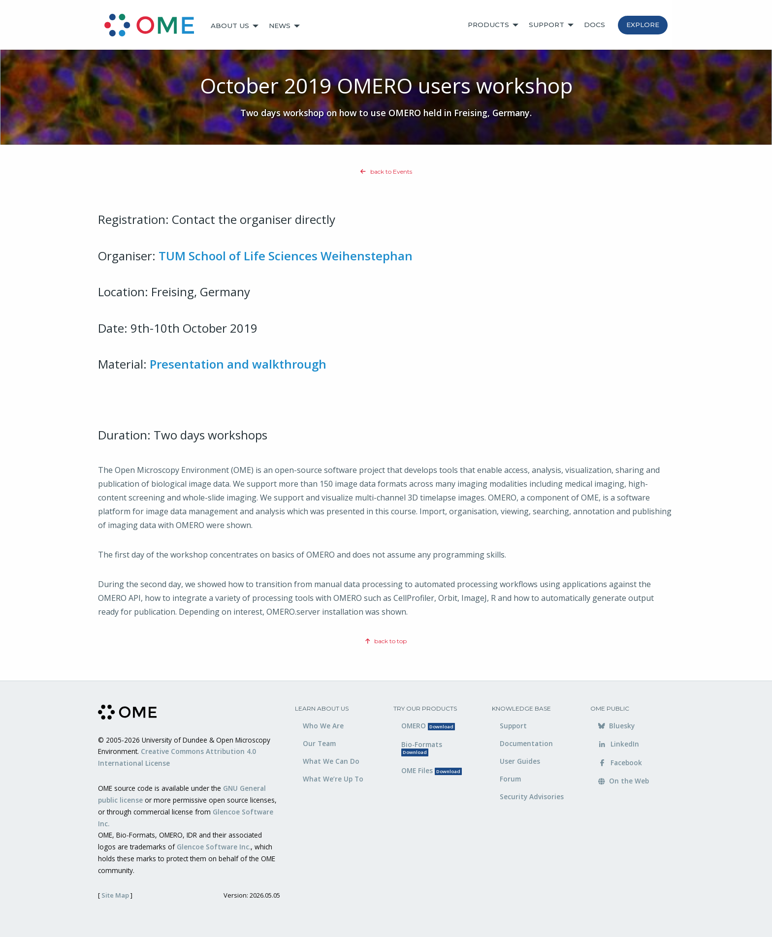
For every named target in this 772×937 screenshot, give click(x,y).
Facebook (620, 762)
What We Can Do (331, 761)
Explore (642, 25)
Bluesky (616, 725)
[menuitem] (153, 26)
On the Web (623, 780)
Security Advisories (532, 796)
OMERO (428, 725)
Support (546, 25)
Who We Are (323, 725)
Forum (510, 778)
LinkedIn (618, 744)
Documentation (526, 743)
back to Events (386, 171)
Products (488, 25)
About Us (230, 26)
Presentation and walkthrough (238, 364)
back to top (386, 641)
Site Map (115, 895)
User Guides (520, 761)
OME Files (431, 770)
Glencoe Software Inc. (214, 846)
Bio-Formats (421, 748)
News (279, 26)
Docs (594, 25)
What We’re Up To (333, 778)
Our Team (319, 743)
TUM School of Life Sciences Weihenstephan (286, 256)
